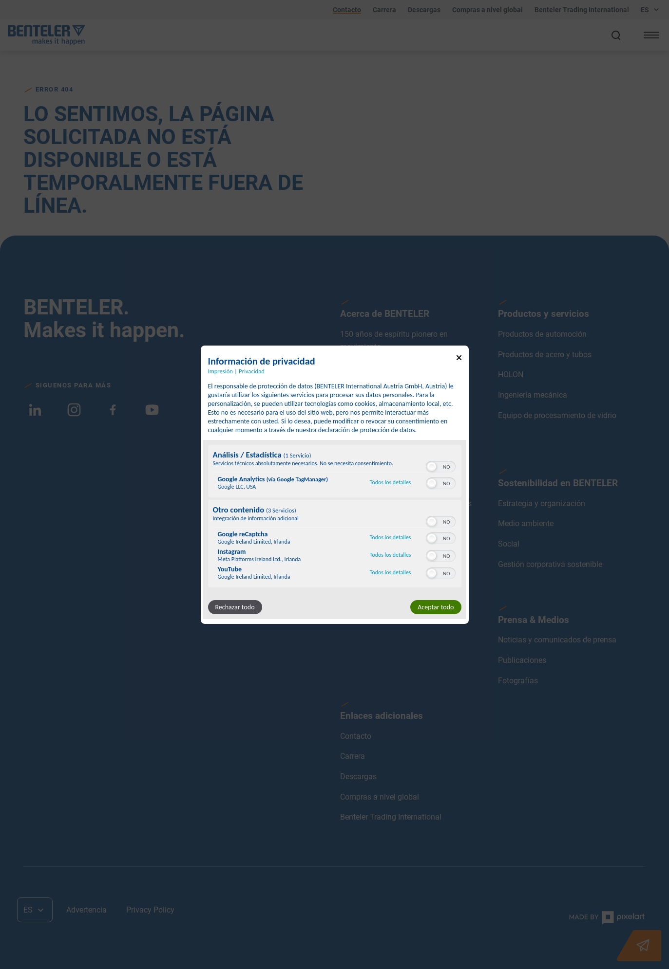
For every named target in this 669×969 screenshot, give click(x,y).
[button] (431, 466)
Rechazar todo (235, 607)
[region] (334, 517)
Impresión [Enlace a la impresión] (220, 370)
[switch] (441, 466)
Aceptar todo (436, 607)
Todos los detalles (390, 482)
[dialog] (335, 484)
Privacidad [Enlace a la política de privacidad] (252, 370)
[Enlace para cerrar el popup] (459, 359)
